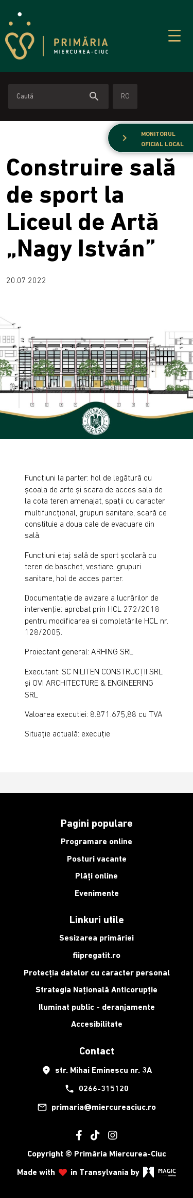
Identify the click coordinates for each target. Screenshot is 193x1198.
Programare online (96, 841)
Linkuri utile (96, 919)
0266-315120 (96, 1089)
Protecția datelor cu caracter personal (97, 972)
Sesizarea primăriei (96, 938)
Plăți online (96, 876)
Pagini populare (97, 823)
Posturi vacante (97, 859)
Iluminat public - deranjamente (97, 1007)
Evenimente (97, 893)
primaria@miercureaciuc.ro (96, 1107)
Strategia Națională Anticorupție (96, 989)
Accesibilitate (96, 1024)
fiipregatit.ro (96, 955)
